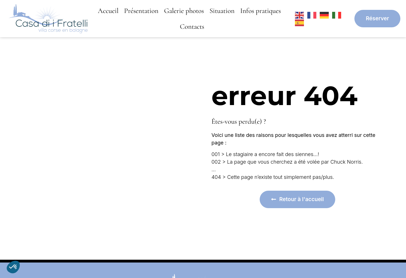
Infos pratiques (260, 10)
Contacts (192, 26)
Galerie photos (184, 10)
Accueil (108, 10)
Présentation (141, 10)
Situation (222, 10)
